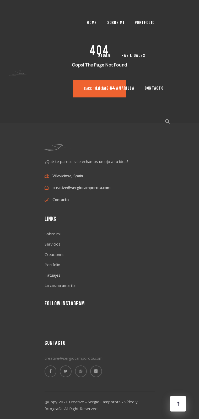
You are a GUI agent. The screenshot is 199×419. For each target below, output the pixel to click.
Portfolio (145, 23)
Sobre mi (116, 23)
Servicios (53, 244)
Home (92, 23)
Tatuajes (53, 275)
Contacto (154, 88)
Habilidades (133, 56)
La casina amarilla (115, 88)
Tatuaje (103, 56)
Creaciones (54, 254)
